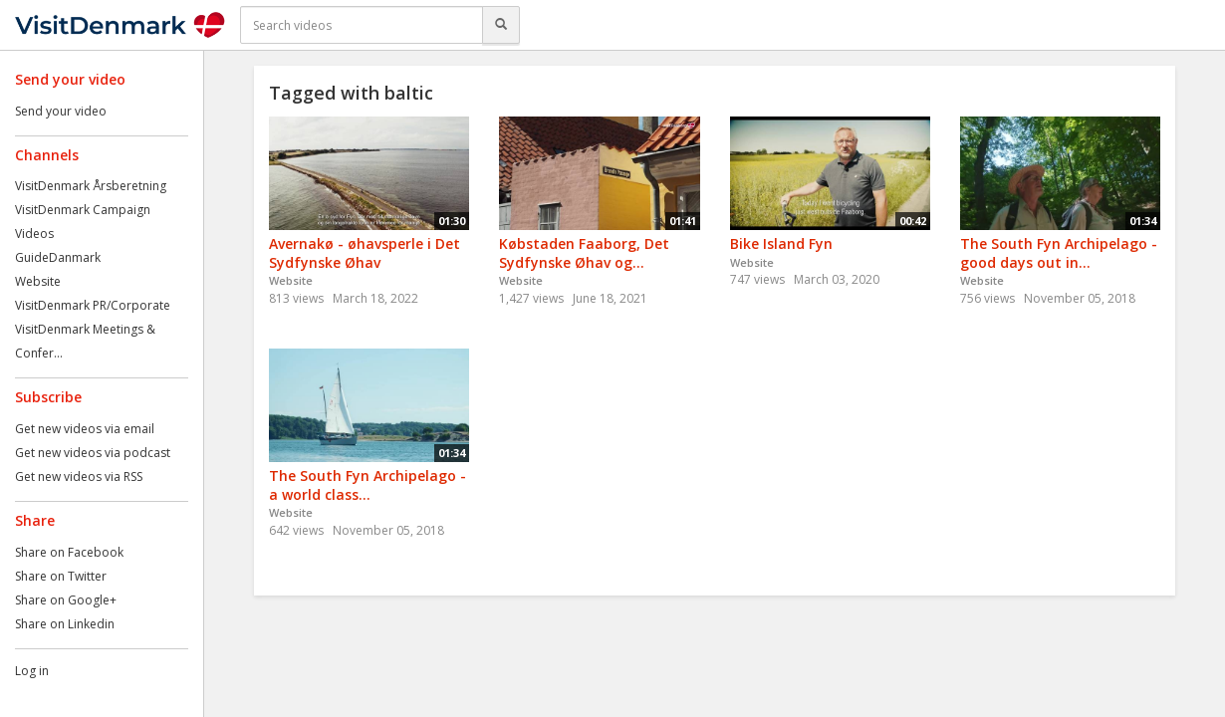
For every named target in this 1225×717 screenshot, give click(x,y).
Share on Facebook (69, 552)
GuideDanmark (58, 257)
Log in (32, 670)
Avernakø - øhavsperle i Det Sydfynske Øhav (364, 253)
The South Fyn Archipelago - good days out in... (1058, 253)
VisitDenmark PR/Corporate (92, 305)
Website (38, 281)
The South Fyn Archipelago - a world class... (367, 485)
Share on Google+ (66, 600)
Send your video (61, 111)
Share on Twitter (61, 576)
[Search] (501, 25)
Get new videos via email (84, 428)
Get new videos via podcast (92, 452)
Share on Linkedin (65, 623)
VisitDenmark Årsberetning (90, 185)
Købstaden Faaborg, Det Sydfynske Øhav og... (584, 253)
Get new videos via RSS (78, 476)
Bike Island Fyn (781, 243)
